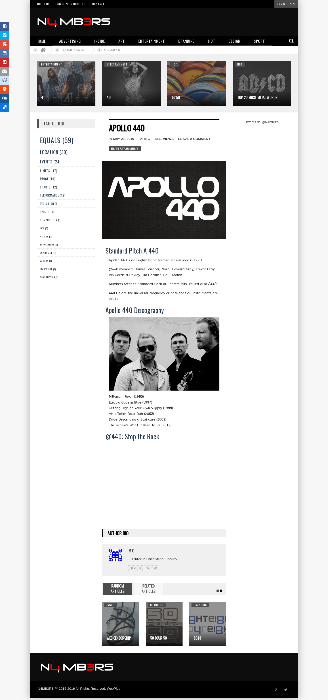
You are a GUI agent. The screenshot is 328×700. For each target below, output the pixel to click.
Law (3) (44, 228)
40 (109, 97)
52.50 (176, 97)
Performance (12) (52, 195)
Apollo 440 (112, 50)
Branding (156, 605)
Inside (111, 605)
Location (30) (54, 152)
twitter (151, 568)
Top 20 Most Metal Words (257, 97)
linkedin (135, 568)
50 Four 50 (158, 638)
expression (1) (48, 252)
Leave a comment (194, 139)
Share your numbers (71, 4)
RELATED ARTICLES (149, 588)
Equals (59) (56, 140)
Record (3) (46, 236)
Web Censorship (119, 638)
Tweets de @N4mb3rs (262, 122)
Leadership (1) (48, 269)
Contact (98, 4)
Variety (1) (46, 260)
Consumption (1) (49, 277)
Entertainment (74, 50)
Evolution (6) (49, 203)
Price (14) (47, 178)
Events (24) (50, 162)
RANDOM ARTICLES (117, 588)
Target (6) (47, 212)
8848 (197, 638)
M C (147, 139)
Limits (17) (48, 170)
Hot (174, 64)
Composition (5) (51, 220)
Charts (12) (48, 187)
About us (43, 4)
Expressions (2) (49, 244)
